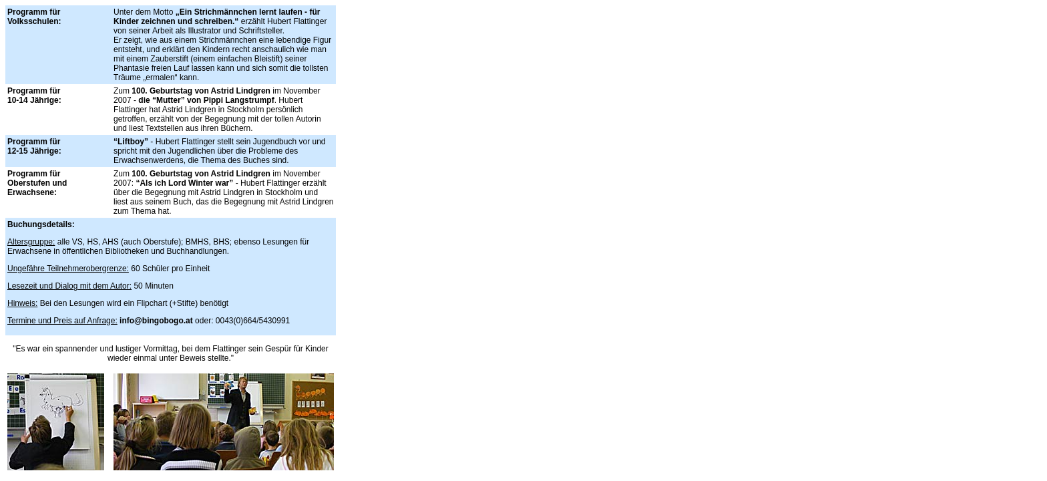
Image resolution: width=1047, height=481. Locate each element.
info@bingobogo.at (156, 320)
